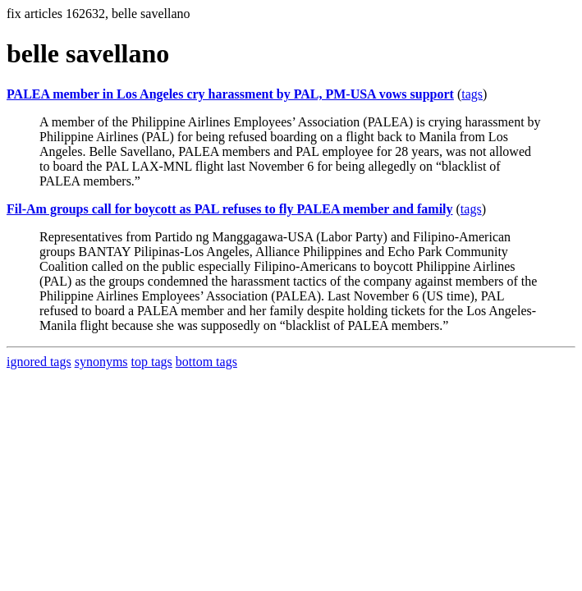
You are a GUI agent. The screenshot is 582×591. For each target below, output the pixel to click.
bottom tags (206, 362)
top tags (151, 362)
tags (472, 94)
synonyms (101, 362)
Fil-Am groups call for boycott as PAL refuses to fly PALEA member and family (230, 209)
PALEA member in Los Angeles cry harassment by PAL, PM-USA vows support (230, 94)
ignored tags (39, 362)
